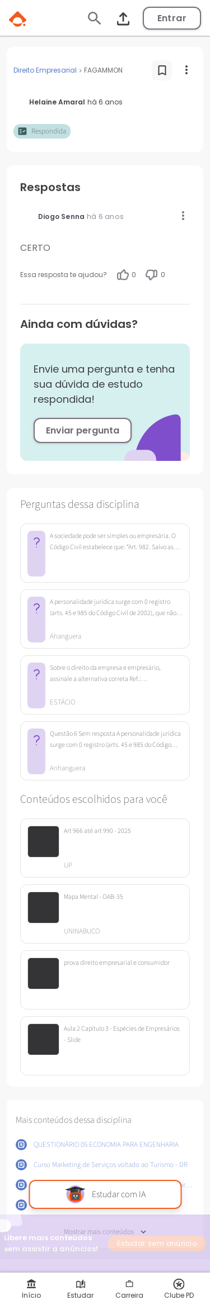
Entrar (171, 18)
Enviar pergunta (82, 430)
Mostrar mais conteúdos (105, 1232)
